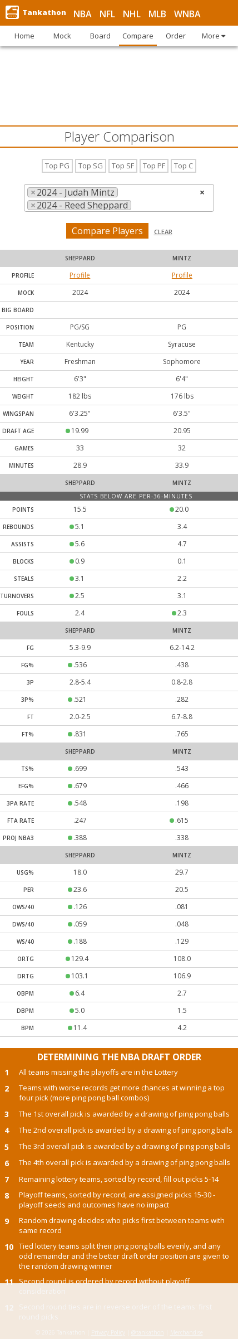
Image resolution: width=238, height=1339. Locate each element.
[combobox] (119, 198)
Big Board (18, 310)
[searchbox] (137, 205)
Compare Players (107, 231)
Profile (80, 275)
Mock (26, 293)
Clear (163, 231)
